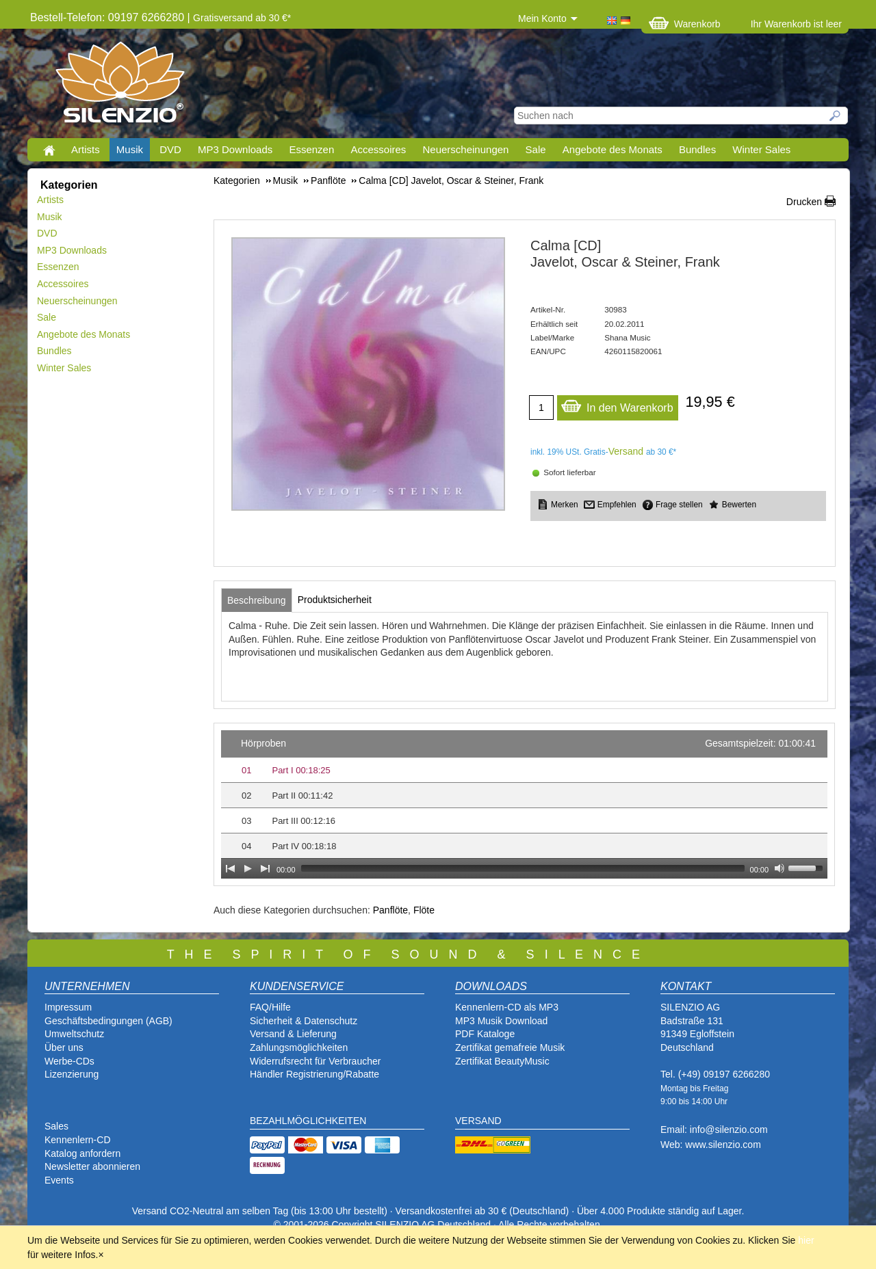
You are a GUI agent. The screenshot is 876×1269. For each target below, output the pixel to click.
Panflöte (390, 910)
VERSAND (478, 1120)
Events (59, 1180)
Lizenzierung (71, 1074)
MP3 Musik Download (501, 1020)
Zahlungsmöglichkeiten (299, 1047)
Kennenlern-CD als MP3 (506, 1007)
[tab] (256, 600)
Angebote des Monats (612, 149)
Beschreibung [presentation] (256, 600)
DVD (170, 149)
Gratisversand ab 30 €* (242, 17)
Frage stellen (679, 504)
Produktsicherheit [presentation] (335, 599)
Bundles (697, 149)
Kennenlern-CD (77, 1139)
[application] (524, 804)
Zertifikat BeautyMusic (502, 1061)
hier (806, 1240)
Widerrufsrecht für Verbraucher (315, 1061)
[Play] (247, 868)
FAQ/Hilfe (270, 1007)
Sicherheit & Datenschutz (303, 1020)
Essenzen (311, 149)
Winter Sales (761, 149)
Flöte (424, 910)
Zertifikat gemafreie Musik (510, 1047)
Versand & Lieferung (293, 1033)
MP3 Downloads (235, 149)
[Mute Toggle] (779, 868)
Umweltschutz (74, 1033)
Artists (85, 149)
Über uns (63, 1047)
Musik (129, 149)
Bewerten (739, 504)
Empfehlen (616, 504)
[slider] (523, 868)
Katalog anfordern (82, 1153)
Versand (625, 451)
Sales (56, 1126)
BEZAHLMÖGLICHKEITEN (308, 1120)
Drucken (804, 201)
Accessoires (378, 149)
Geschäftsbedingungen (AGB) (108, 1020)
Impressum (68, 1007)
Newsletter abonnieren (92, 1166)
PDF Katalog (482, 1033)
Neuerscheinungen (466, 149)
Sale (536, 149)
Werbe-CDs (69, 1061)
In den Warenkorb (617, 404)
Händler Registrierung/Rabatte (314, 1074)
